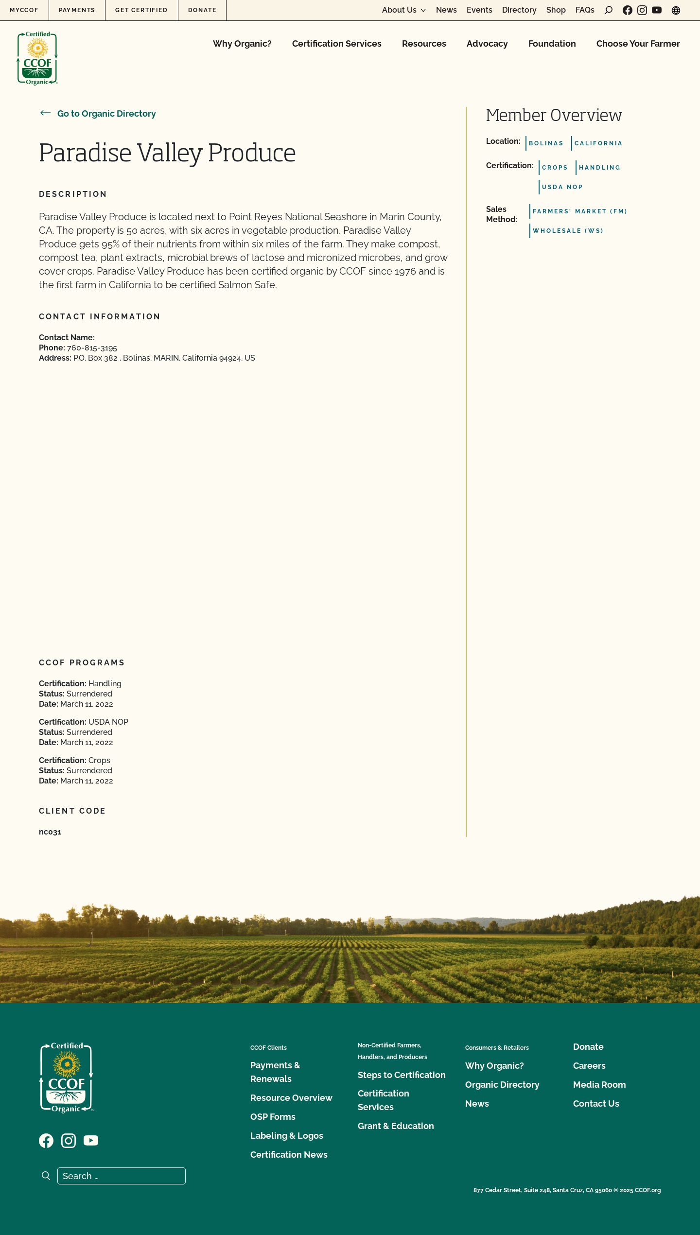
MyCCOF (24, 10)
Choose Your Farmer (638, 43)
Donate (202, 10)
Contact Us (596, 1103)
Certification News (289, 1154)
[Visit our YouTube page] (657, 10)
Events (479, 10)
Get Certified (141, 10)
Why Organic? (242, 43)
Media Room (599, 1084)
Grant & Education (396, 1126)
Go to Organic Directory (97, 113)
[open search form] (608, 10)
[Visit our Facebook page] (627, 10)
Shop (556, 10)
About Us (399, 10)
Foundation (552, 43)
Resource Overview (291, 1098)
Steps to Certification (402, 1075)
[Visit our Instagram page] (642, 10)
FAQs (585, 10)
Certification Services (337, 43)
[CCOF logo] (37, 48)
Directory (519, 10)
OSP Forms (273, 1117)
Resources (424, 43)
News (446, 10)
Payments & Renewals (275, 1072)
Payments (77, 10)
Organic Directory (502, 1084)
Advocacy (487, 43)
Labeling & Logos (286, 1136)
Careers (589, 1066)
